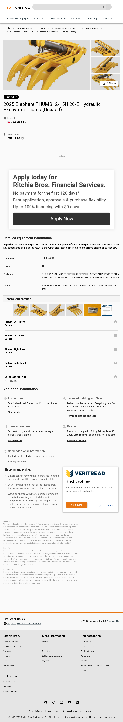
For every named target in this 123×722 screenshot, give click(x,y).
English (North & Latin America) (24, 623)
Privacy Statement (36, 711)
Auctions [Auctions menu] (40, 18)
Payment (45, 660)
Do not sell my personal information (77, 711)
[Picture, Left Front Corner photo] (115, 322)
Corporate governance (12, 646)
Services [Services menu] (77, 18)
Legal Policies (53, 711)
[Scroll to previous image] (6, 310)
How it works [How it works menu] (59, 18)
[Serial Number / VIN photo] (115, 377)
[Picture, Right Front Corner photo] (115, 363)
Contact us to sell (10, 691)
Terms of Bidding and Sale (81, 415)
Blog (5, 660)
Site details (14, 412)
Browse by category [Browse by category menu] (18, 18)
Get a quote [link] (76, 505)
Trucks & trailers (87, 651)
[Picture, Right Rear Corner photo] (115, 349)
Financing (93, 18)
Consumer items (87, 646)
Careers (6, 656)
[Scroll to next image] (116, 310)
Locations (107, 18)
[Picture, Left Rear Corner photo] (115, 335)
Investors (7, 651)
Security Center (9, 665)
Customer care (9, 681)
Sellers (44, 646)
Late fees (79, 434)
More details (15, 440)
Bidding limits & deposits (52, 656)
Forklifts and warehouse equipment (95, 665)
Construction (86, 641)
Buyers (45, 641)
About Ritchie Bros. (11, 641)
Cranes (83, 670)
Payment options (77, 440)
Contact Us (113, 621)
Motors (84, 660)
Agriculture (85, 656)
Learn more (106, 505)
